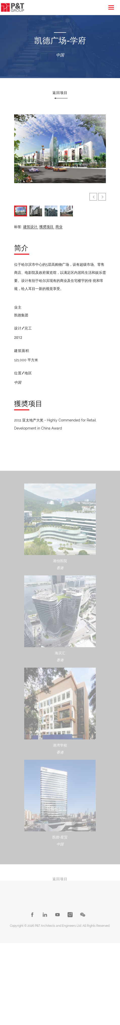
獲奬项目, (46, 227)
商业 (59, 227)
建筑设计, (30, 227)
